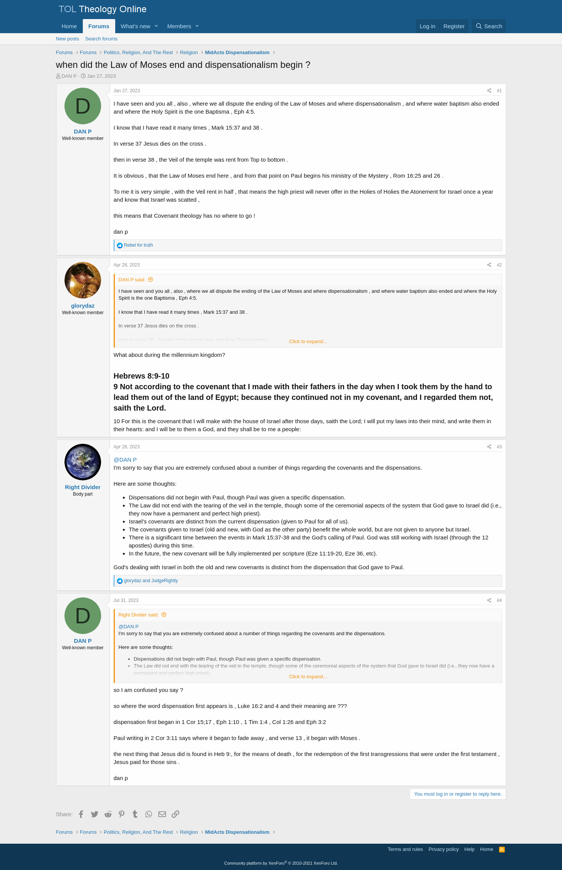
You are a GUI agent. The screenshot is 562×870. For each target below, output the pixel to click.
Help (469, 849)
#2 (499, 265)
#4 (499, 600)
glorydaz (83, 305)
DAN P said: (132, 280)
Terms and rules (405, 849)
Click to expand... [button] (308, 341)
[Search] (489, 26)
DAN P (69, 76)
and (151, 580)
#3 (499, 446)
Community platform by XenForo (281, 863)
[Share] (489, 91)
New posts (67, 39)
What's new (135, 26)
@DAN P (125, 459)
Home (69, 26)
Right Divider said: (139, 615)
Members (179, 26)
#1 (499, 90)
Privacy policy (443, 849)
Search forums (101, 39)
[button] (156, 26)
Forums (99, 26)
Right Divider (82, 487)
